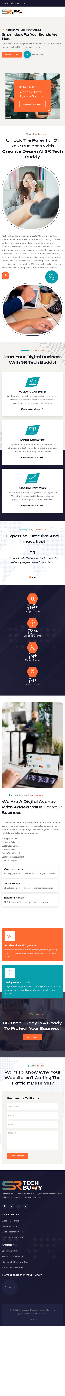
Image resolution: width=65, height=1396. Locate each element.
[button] (49, 114)
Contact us (10, 1287)
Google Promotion (10, 1231)
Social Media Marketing (12, 1237)
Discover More (11, 54)
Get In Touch (32, 1037)
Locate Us (32, 1319)
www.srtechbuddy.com (12, 1267)
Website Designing (10, 1220)
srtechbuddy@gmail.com (13, 3)
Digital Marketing (9, 1226)
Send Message (17, 1156)
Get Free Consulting (32, 110)
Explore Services (32, 409)
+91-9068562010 (10, 1251)
